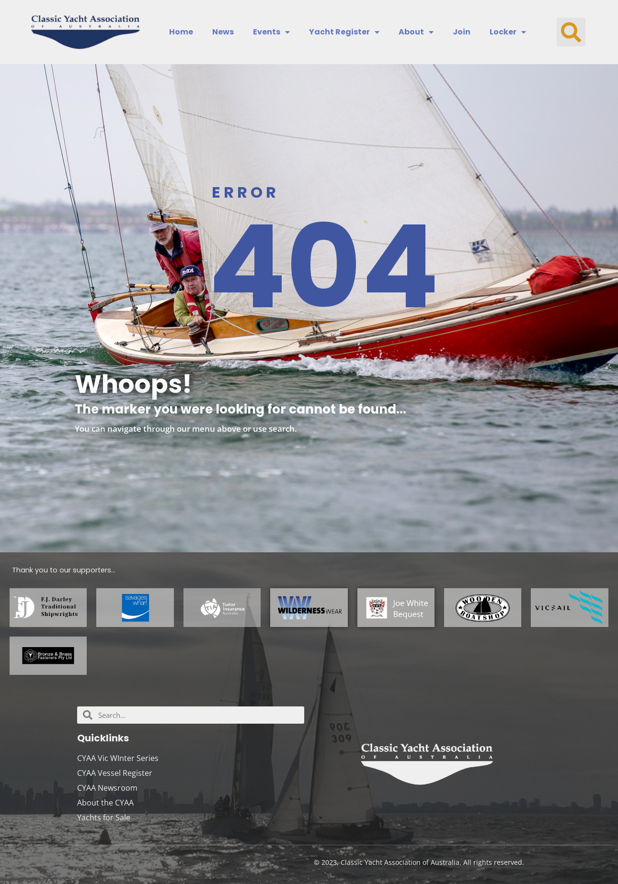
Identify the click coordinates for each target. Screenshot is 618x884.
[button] (571, 32)
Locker (508, 32)
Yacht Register (344, 32)
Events (271, 32)
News (223, 32)
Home (181, 32)
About (416, 32)
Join (461, 32)
